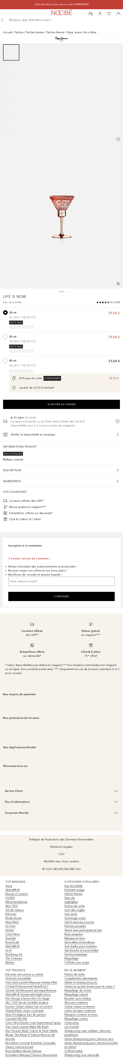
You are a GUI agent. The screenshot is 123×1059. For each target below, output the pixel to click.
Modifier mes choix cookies (61, 861)
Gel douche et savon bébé (81, 950)
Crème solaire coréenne (79, 1006)
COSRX (10, 898)
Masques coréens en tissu (81, 1014)
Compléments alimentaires (81, 978)
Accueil (7, 32)
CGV (61, 854)
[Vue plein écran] (118, 284)
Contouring (71, 1022)
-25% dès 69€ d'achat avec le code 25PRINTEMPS (61, 4)
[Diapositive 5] (8, 123)
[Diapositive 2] (8, 70)
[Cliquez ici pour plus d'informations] (13, 387)
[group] (61, 88)
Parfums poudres (75, 926)
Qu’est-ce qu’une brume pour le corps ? (89, 986)
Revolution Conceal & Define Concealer (30, 1043)
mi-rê (8, 950)
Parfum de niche (74, 906)
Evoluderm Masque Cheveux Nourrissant (31, 1055)
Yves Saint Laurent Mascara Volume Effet (31, 982)
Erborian (10, 914)
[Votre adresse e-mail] (61, 581)
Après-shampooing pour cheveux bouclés (91, 1043)
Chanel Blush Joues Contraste (24, 1010)
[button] (61, 790)
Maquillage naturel (76, 994)
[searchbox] (61, 20)
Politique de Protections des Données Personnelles (61, 839)
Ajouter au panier (62, 404)
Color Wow (12, 934)
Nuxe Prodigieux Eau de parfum (25, 1014)
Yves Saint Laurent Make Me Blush (27, 1026)
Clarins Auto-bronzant (19, 1047)
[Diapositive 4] (8, 105)
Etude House (13, 918)
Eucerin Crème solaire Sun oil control (28, 1006)
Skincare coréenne (76, 1002)
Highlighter (71, 902)
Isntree (9, 930)
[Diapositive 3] (8, 88)
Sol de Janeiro (14, 910)
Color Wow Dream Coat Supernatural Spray (33, 1022)
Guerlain (10, 938)
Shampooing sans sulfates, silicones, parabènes (87, 1033)
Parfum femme (35, 32)
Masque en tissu (74, 938)
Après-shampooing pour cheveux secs (89, 1039)
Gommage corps (75, 918)
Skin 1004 (11, 906)
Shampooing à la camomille (81, 1055)
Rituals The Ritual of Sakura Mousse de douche (30, 1037)
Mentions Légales (61, 846)
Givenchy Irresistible (18, 978)
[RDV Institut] (90, 13)
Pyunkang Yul (13, 954)
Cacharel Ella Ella (16, 1018)
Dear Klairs (12, 922)
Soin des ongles (74, 910)
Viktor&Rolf (12, 889)
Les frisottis (71, 1026)
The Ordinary (13, 958)
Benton (9, 962)
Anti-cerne (70, 914)
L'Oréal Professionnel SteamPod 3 (26, 986)
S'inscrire (61, 596)
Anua (8, 885)
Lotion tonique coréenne (80, 1010)
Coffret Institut (73, 1051)
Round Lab (12, 942)
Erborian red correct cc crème (24, 974)
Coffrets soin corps (76, 962)
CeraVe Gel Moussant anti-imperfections (31, 990)
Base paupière (73, 934)
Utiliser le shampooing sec (81, 982)
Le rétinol (70, 1047)
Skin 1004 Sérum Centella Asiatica (26, 1002)
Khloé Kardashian (16, 902)
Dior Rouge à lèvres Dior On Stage (27, 998)
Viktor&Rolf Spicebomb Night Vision (28, 994)
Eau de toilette (73, 885)
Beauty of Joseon (16, 894)
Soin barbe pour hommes (80, 946)
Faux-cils (69, 898)
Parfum (19, 32)
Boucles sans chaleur (77, 998)
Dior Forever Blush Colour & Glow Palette (31, 1030)
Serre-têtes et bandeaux (79, 942)
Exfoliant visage (74, 889)
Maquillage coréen (76, 1018)
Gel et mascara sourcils (79, 922)
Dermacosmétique (75, 954)
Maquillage (71, 958)
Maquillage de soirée (77, 990)
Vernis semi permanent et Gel (83, 930)
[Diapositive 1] (11, 52)
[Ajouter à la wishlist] (118, 139)
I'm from (10, 926)
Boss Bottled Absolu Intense (23, 1051)
